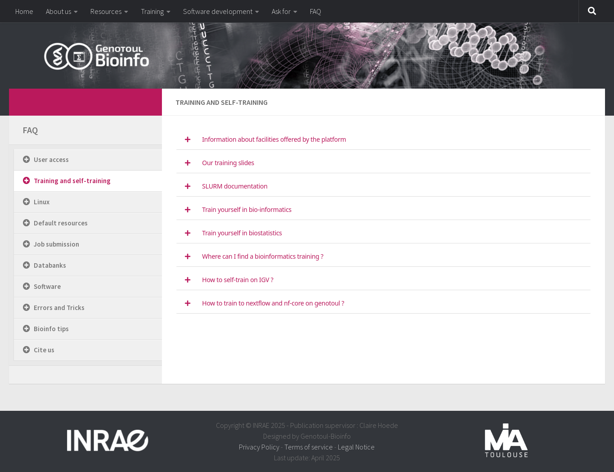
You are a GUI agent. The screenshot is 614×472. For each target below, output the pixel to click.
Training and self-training (72, 180)
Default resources (61, 223)
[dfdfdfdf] (143, 100)
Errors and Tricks (59, 307)
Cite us (44, 350)
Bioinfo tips (51, 328)
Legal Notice (356, 446)
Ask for (281, 11)
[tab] (383, 140)
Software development (217, 11)
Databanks (50, 265)
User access (51, 159)
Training (152, 11)
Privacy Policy (259, 446)
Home (24, 11)
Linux (41, 202)
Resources (105, 11)
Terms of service (308, 446)
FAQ (315, 11)
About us (58, 11)
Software (47, 286)
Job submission (56, 244)
